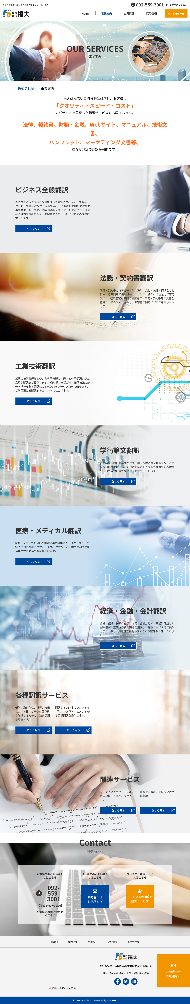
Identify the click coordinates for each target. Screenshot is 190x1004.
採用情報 (151, 13)
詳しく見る (38, 229)
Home (86, 13)
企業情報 (129, 13)
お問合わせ (178, 13)
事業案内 (106, 13)
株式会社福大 (28, 88)
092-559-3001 (150, 4)
